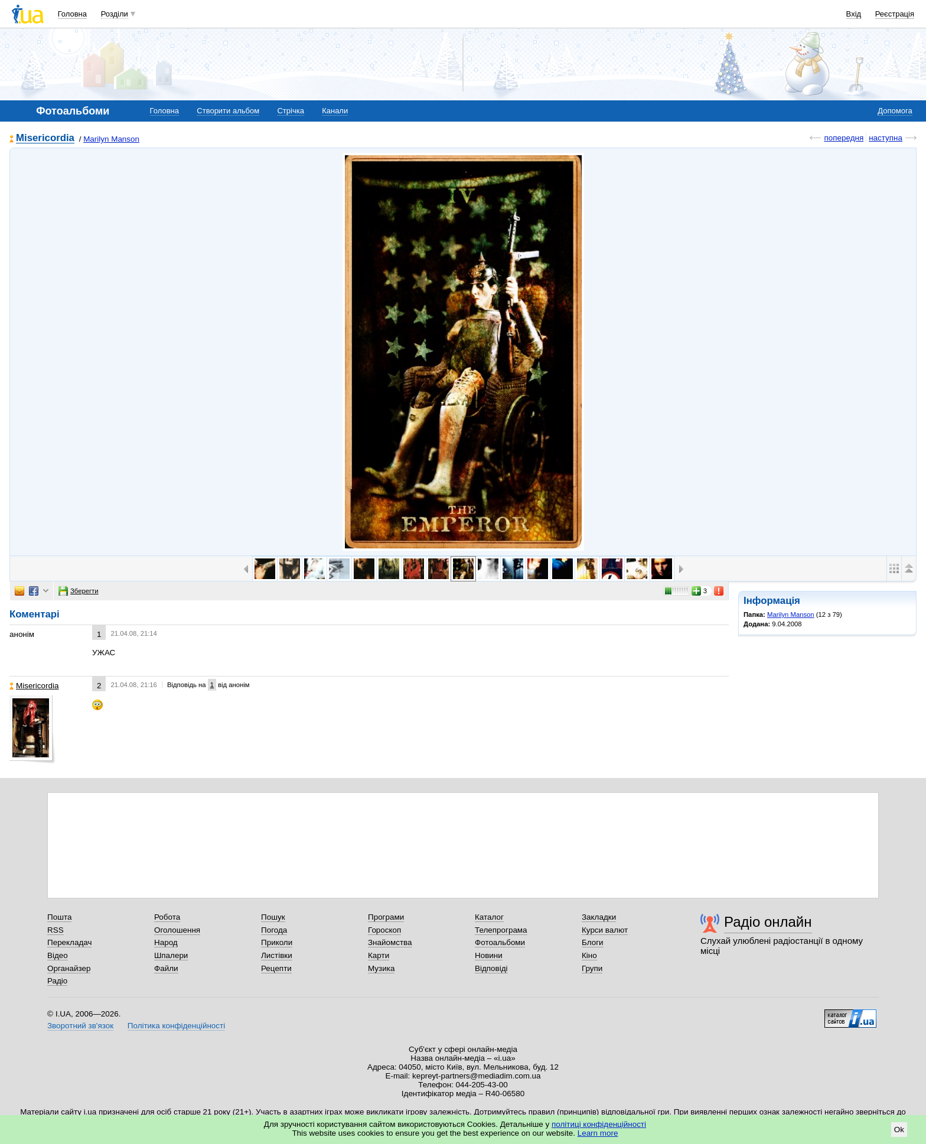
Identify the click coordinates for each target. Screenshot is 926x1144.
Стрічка (290, 110)
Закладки (599, 917)
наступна (885, 137)
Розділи (114, 13)
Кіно (589, 955)
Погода (274, 930)
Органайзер (68, 968)
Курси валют (605, 930)
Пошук (273, 917)
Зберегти (78, 591)
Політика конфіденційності (176, 1025)
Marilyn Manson (111, 139)
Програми (386, 917)
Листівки (276, 955)
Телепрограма (501, 930)
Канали (335, 110)
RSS (55, 930)
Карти (378, 955)
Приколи (276, 942)
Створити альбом (228, 110)
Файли (166, 968)
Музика (381, 968)
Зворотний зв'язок (80, 1025)
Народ (166, 942)
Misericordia (45, 138)
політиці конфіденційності (599, 1124)
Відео (57, 955)
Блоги (593, 942)
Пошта (59, 917)
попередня (843, 137)
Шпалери (171, 955)
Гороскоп (384, 930)
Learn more (598, 1133)
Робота (167, 917)
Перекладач (69, 942)
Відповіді (491, 968)
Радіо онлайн (768, 922)
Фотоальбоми (500, 942)
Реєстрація (894, 13)
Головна (72, 13)
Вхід (854, 13)
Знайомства (390, 942)
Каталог (489, 917)
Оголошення (177, 930)
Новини (489, 955)
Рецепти (276, 968)
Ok (899, 1129)
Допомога (895, 110)
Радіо (57, 980)
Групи (592, 968)
